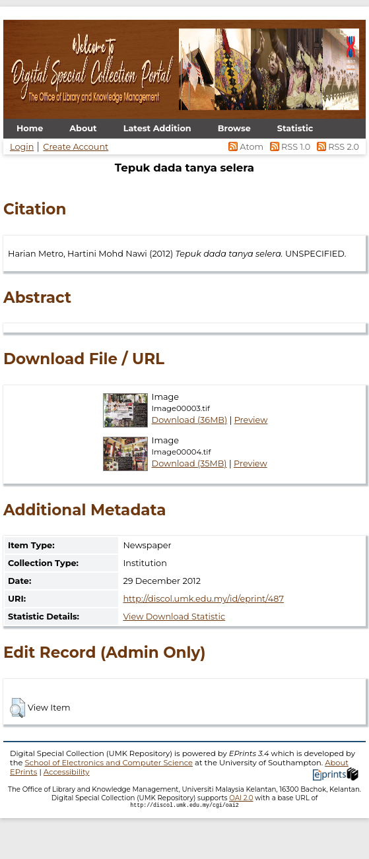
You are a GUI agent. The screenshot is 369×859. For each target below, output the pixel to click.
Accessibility (67, 772)
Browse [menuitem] (234, 128)
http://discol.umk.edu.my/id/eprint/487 (203, 599)
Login (22, 147)
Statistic (295, 128)
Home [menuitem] (30, 128)
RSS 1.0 (288, 147)
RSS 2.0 (335, 147)
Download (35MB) (189, 463)
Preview (251, 420)
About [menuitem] (82, 128)
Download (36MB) (190, 420)
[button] (17, 708)
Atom (245, 147)
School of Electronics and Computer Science (108, 762)
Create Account (75, 147)
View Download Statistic (174, 616)
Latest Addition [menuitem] (157, 128)
